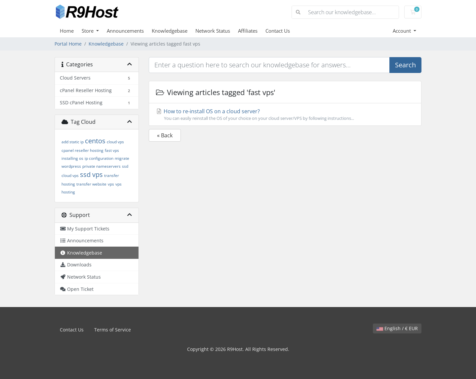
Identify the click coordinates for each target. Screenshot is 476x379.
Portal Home (68, 44)
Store (88, 30)
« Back (165, 135)
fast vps (112, 150)
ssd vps (91, 174)
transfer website (91, 184)
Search (405, 64)
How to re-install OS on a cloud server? (285, 114)
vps (111, 184)
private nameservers (101, 166)
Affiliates (248, 30)
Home (67, 30)
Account (402, 30)
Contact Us (277, 30)
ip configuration (99, 158)
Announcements (125, 30)
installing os (72, 158)
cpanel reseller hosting (82, 150)
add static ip (72, 142)
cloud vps (115, 142)
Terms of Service (112, 330)
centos (95, 140)
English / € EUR (397, 328)
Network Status (212, 30)
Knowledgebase (169, 30)
